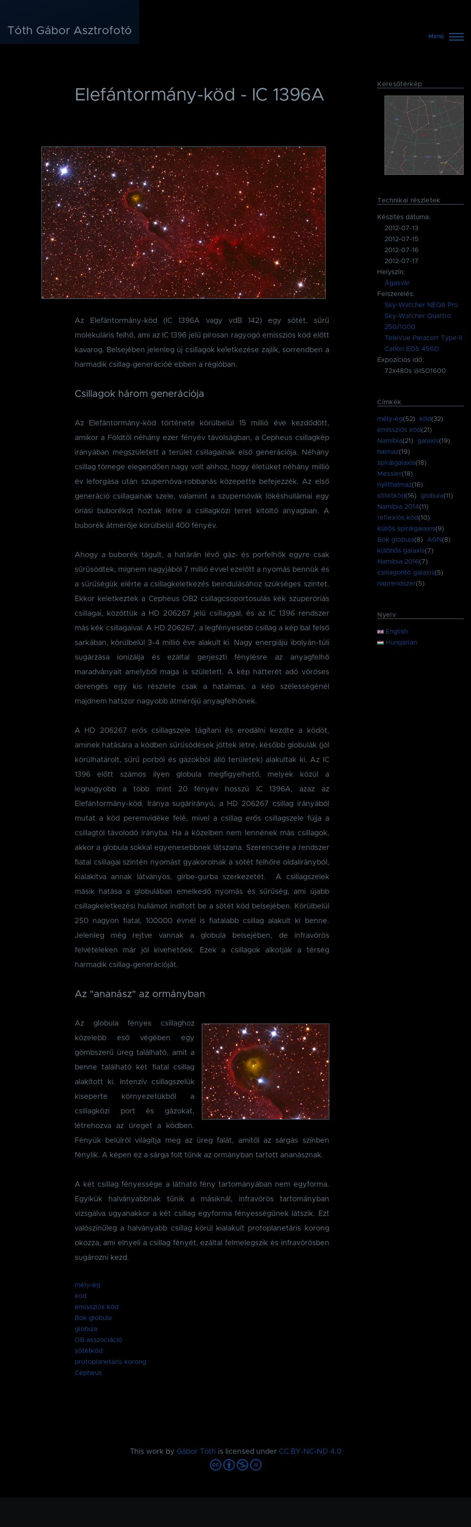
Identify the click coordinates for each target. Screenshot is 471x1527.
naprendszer (396, 583)
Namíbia (389, 441)
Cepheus (88, 1373)
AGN (434, 539)
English (392, 631)
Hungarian (397, 642)
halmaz (388, 452)
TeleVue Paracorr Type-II (423, 338)
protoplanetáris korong (110, 1362)
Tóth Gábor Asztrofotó (69, 31)
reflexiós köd (397, 517)
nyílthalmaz (394, 484)
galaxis (428, 441)
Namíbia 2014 (398, 506)
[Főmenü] (443, 36)
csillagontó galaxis (405, 572)
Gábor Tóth (196, 1451)
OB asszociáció (98, 1340)
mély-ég (87, 1285)
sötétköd (89, 1351)
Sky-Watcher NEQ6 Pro (421, 305)
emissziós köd (97, 1307)
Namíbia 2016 (398, 561)
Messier (389, 474)
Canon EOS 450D (412, 349)
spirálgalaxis (396, 463)
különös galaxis (401, 550)
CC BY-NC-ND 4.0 (310, 1451)
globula (86, 1329)
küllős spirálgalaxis (406, 528)
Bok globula (93, 1318)
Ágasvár (397, 283)
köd (80, 1296)
